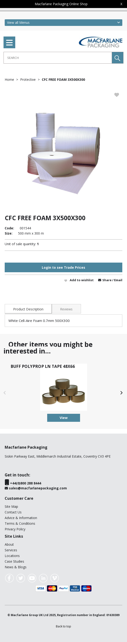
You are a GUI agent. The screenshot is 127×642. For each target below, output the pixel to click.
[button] (117, 58)
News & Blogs (16, 567)
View (64, 417)
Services (11, 550)
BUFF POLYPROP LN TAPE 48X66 (43, 366)
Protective (28, 79)
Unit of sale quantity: (20, 244)
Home (9, 79)
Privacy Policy (15, 529)
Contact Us (13, 512)
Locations (12, 555)
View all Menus (18, 22)
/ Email (117, 280)
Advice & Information (21, 518)
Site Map (11, 506)
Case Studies (14, 561)
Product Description (28, 309)
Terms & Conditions (20, 523)
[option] (63, 148)
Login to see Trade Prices (63, 267)
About (9, 544)
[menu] (9, 42)
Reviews (66, 309)
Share (107, 280)
